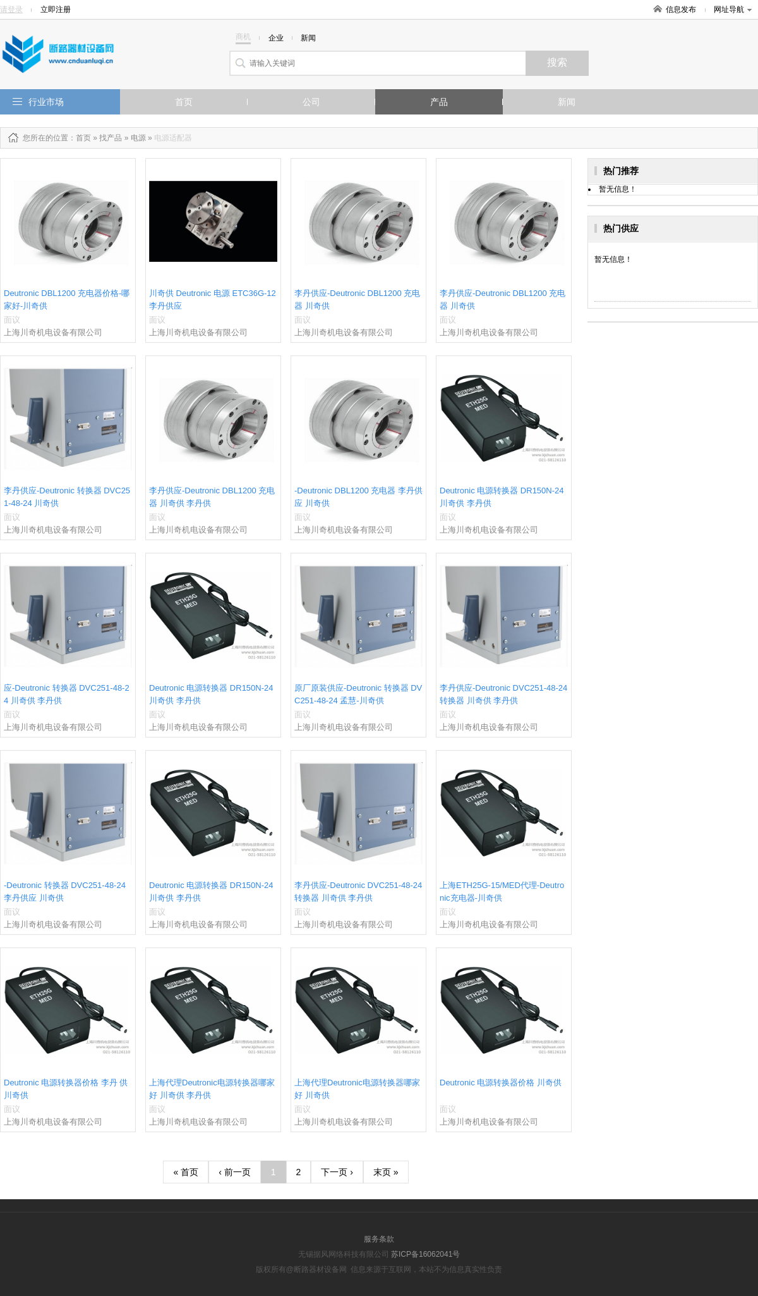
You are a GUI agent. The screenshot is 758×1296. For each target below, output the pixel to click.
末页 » (386, 1172)
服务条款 (379, 1239)
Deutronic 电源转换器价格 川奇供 (501, 1082)
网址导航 (733, 9)
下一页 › (337, 1172)
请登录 (11, 9)
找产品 (110, 137)
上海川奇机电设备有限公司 (53, 332)
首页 (184, 102)
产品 (439, 102)
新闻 (566, 102)
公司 (311, 102)
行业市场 (46, 102)
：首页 (79, 137)
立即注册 (55, 9)
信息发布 (681, 9)
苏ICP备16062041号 (425, 1254)
